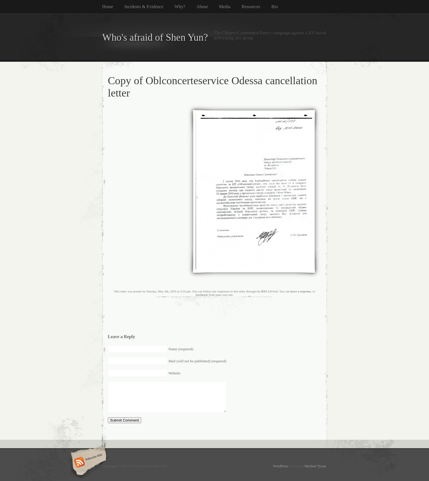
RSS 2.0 (266, 291)
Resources (251, 6)
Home (107, 6)
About (202, 6)
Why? (180, 6)
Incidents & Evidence (143, 6)
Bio (274, 6)
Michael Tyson (315, 466)
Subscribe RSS (88, 462)
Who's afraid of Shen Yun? (155, 37)
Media (225, 6)
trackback (202, 294)
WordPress (280, 466)
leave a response (300, 291)
